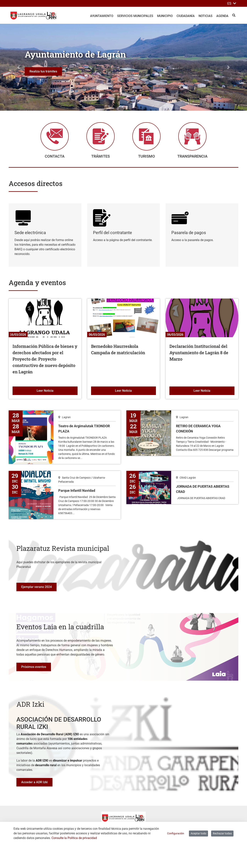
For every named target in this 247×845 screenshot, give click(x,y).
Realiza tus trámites (43, 71)
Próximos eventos (33, 667)
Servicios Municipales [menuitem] (135, 16)
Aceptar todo (198, 833)
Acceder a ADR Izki (34, 783)
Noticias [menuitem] (205, 16)
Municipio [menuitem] (165, 16)
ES (231, 3)
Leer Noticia (57, 391)
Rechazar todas (222, 833)
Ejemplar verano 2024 (36, 587)
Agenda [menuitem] (222, 16)
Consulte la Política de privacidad (74, 838)
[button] (18, 67)
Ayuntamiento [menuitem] (101, 16)
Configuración (175, 833)
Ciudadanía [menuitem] (186, 16)
